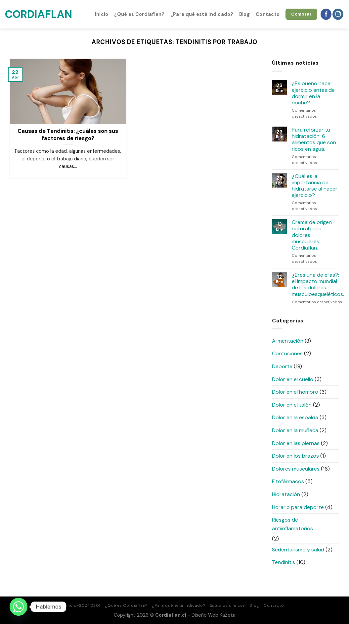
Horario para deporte (298, 507)
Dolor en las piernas (296, 443)
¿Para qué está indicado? (201, 14)
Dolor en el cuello (292, 379)
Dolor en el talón (292, 404)
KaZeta (228, 615)
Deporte (282, 366)
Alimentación (287, 340)
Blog (244, 14)
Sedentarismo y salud (298, 549)
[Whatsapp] (18, 607)
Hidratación (286, 494)
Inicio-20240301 (83, 605)
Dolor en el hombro (295, 391)
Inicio (102, 14)
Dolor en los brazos (295, 455)
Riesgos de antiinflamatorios (292, 524)
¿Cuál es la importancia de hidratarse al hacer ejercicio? (314, 186)
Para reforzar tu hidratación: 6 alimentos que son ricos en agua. (314, 139)
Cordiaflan (38, 14)
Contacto (268, 14)
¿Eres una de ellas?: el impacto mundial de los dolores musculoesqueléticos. (318, 284)
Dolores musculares (296, 468)
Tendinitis (283, 562)
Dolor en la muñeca (295, 430)
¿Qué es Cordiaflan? (139, 14)
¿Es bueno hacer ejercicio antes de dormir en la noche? (313, 93)
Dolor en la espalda (295, 417)
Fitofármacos (288, 481)
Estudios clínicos (227, 605)
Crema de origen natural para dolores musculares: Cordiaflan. (312, 235)
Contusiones (287, 353)
